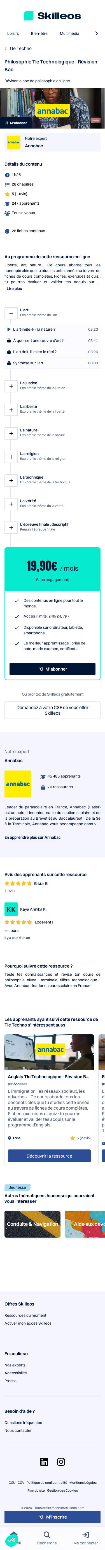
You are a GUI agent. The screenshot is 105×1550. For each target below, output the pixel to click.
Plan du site (36, 1490)
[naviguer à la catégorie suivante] (96, 33)
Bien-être (39, 33)
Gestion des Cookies (62, 1490)
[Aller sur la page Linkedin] (44, 1461)
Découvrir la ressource (49, 1156)
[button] (11, 1540)
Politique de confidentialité (47, 1482)
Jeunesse (17, 1187)
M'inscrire (52, 1517)
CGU (12, 1482)
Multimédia (69, 33)
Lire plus (14, 288)
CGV (21, 1482)
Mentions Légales (83, 1482)
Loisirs (13, 33)
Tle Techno (20, 48)
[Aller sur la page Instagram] (61, 1461)
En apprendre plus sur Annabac (32, 837)
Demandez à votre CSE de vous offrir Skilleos (52, 710)
